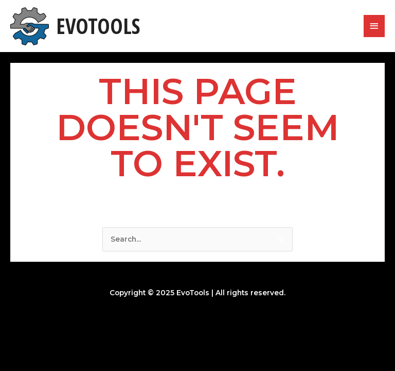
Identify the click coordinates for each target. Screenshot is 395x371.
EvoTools (98, 25)
